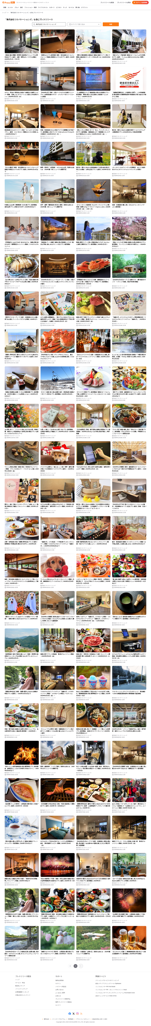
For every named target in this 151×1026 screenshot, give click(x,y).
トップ (4, 12)
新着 (4, 7)
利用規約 (70, 1019)
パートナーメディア (21, 989)
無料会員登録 (59, 980)
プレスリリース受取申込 (62, 999)
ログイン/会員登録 (140, 2)
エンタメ (10, 7)
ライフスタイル (43, 7)
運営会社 (46, 1019)
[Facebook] (70, 1013)
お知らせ (58, 996)
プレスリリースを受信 (124, 2)
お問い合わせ (59, 989)
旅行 (21, 7)
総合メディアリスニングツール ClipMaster (108, 983)
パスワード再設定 (60, 986)
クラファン (84, 7)
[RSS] (81, 1013)
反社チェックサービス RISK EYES (106, 996)
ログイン (58, 983)
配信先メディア (20, 986)
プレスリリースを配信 (107, 2)
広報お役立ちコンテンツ (22, 995)
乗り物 (78, 7)
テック (65, 7)
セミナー (58, 1005)
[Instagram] (77, 1013)
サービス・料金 (20, 982)
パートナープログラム (58, 1019)
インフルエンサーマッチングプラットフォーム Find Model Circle (115, 992)
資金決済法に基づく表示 (99, 1019)
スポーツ (52, 7)
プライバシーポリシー (83, 1019)
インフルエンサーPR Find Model (105, 986)
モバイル (71, 7)
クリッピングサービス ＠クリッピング (107, 980)
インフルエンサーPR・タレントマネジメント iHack (111, 989)
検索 (110, 24)
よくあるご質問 (60, 992)
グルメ (17, 7)
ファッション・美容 (30, 7)
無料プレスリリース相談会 (63, 1002)
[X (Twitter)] (73, 1013)
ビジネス (58, 7)
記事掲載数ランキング (22, 992)
